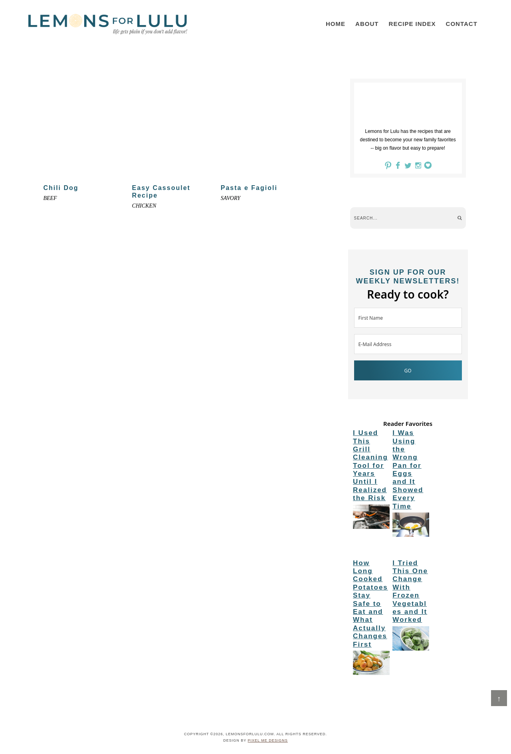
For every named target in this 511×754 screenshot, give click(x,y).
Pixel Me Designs (268, 740)
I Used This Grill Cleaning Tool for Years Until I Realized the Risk (370, 465)
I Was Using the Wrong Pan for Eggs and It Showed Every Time (407, 469)
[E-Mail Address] (408, 344)
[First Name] (408, 318)
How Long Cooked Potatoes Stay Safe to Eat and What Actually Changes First (370, 603)
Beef (50, 198)
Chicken (144, 206)
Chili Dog (60, 187)
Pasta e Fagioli (249, 187)
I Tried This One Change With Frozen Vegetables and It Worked (410, 591)
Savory (230, 198)
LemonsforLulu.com (108, 24)
